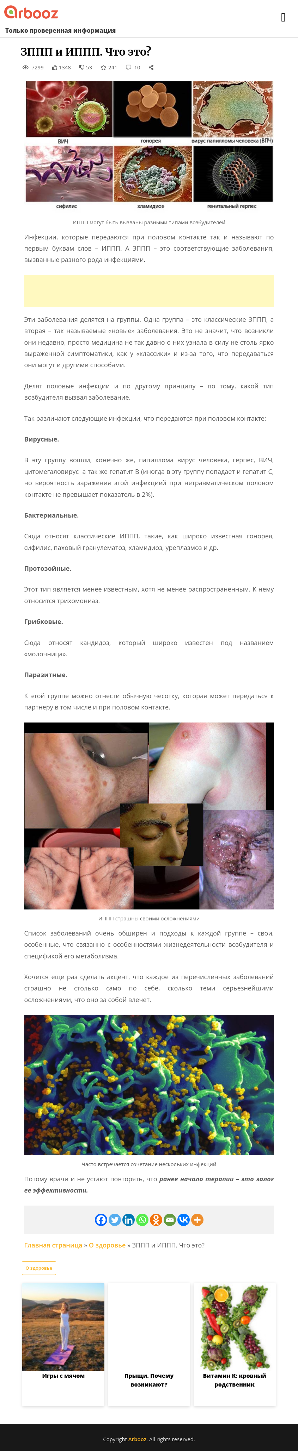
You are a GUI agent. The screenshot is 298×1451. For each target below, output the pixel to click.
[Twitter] (115, 1220)
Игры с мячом (63, 1376)
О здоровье (107, 1245)
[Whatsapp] (142, 1220)
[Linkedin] (128, 1220)
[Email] (170, 1220)
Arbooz (137, 1439)
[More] (197, 1220)
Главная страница (53, 1245)
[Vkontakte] (183, 1220)
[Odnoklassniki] (156, 1220)
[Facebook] (101, 1220)
